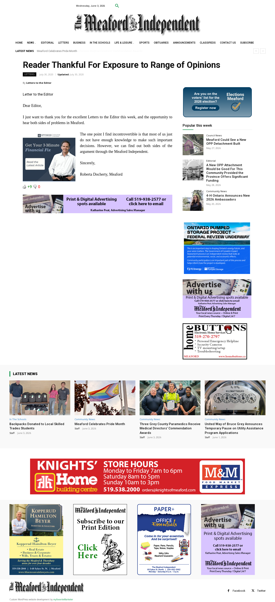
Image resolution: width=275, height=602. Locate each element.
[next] (263, 51)
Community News (216, 186)
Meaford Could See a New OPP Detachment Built (227, 141)
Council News (214, 135)
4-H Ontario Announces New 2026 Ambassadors (226, 192)
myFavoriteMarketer (63, 598)
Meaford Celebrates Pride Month (57, 51)
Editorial (211, 161)
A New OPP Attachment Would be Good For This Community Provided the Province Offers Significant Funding (229, 170)
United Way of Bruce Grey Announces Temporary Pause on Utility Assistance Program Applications (231, 425)
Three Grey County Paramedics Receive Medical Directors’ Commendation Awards (165, 423)
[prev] (256, 51)
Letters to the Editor (38, 82)
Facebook (239, 590)
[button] (117, 6)
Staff (11, 428)
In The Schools (17, 414)
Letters (29, 74)
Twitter (261, 590)
